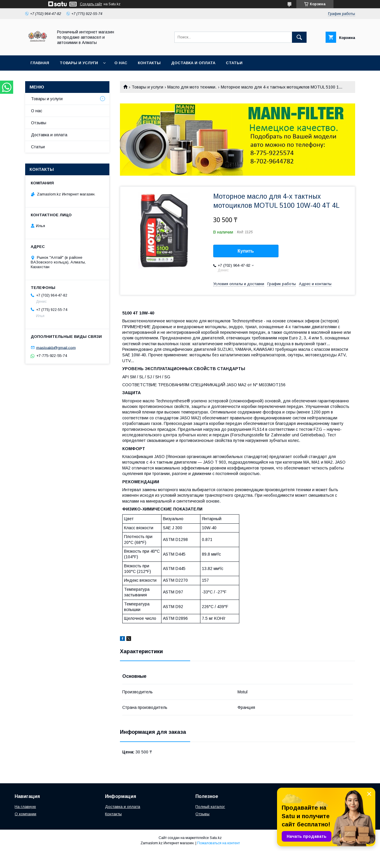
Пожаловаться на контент (218, 843)
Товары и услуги (79, 63)
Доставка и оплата (193, 63)
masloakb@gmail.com (56, 347)
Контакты (149, 63)
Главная (39, 63)
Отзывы (38, 122)
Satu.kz (216, 838)
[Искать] (299, 37)
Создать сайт (91, 4)
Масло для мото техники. (191, 87)
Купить (246, 251)
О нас (120, 63)
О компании (25, 814)
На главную (25, 806)
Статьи (234, 63)
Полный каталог (210, 806)
